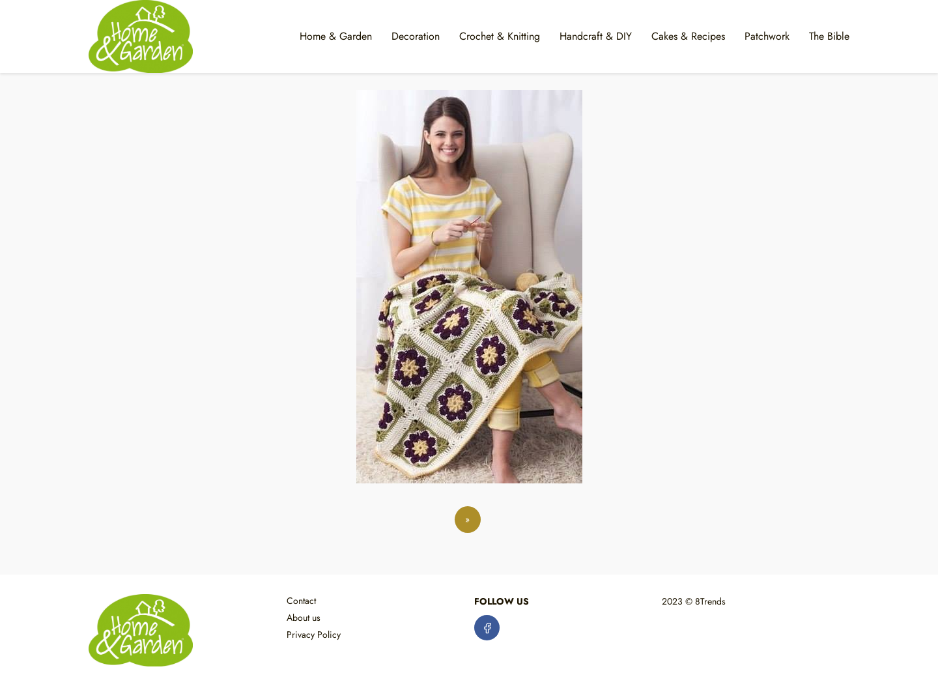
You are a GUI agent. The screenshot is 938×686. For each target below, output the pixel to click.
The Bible (829, 36)
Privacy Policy (314, 634)
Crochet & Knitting (499, 36)
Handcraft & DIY (596, 36)
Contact (301, 600)
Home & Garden (336, 36)
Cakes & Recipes (688, 36)
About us (303, 617)
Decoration (415, 36)
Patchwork (767, 36)
